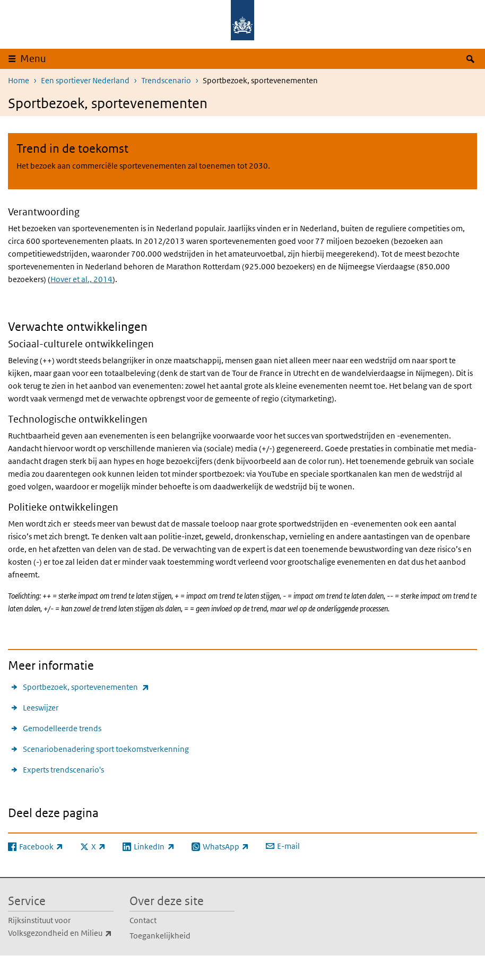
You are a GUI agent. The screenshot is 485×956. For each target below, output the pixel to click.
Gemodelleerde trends (62, 728)
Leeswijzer (40, 708)
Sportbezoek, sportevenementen (86, 687)
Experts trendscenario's (63, 770)
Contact (143, 920)
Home (18, 80)
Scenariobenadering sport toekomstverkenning (106, 749)
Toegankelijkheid (159, 936)
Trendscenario (166, 80)
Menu (33, 58)
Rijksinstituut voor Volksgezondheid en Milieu (61, 927)
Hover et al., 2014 (81, 279)
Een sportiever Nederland (85, 80)
